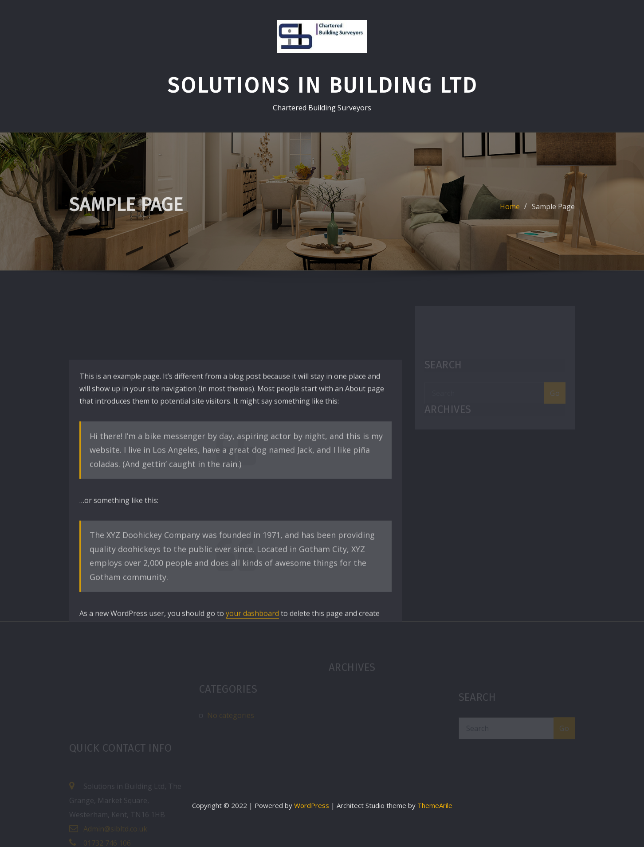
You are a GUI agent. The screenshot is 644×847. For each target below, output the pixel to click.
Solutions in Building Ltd (322, 85)
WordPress (311, 805)
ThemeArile (434, 805)
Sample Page (553, 211)
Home (510, 211)
